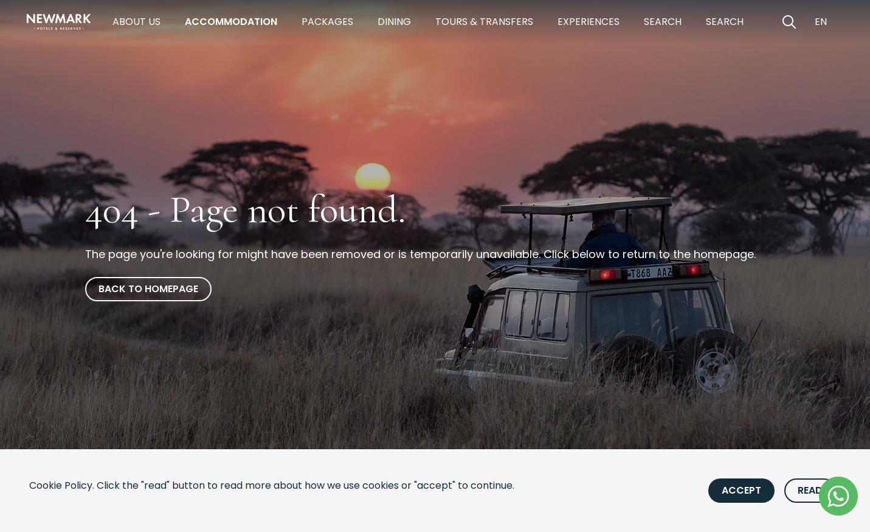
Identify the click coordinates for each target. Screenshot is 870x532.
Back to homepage (148, 289)
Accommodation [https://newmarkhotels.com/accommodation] (231, 22)
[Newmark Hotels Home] (58, 22)
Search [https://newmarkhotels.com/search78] (663, 22)
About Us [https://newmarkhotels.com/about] (136, 22)
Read (810, 490)
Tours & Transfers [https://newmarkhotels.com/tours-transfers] (484, 22)
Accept (741, 490)
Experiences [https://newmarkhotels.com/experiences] (589, 22)
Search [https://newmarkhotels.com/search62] (725, 22)
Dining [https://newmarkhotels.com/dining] (394, 22)
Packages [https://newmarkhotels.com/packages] (327, 22)
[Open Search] (789, 22)
